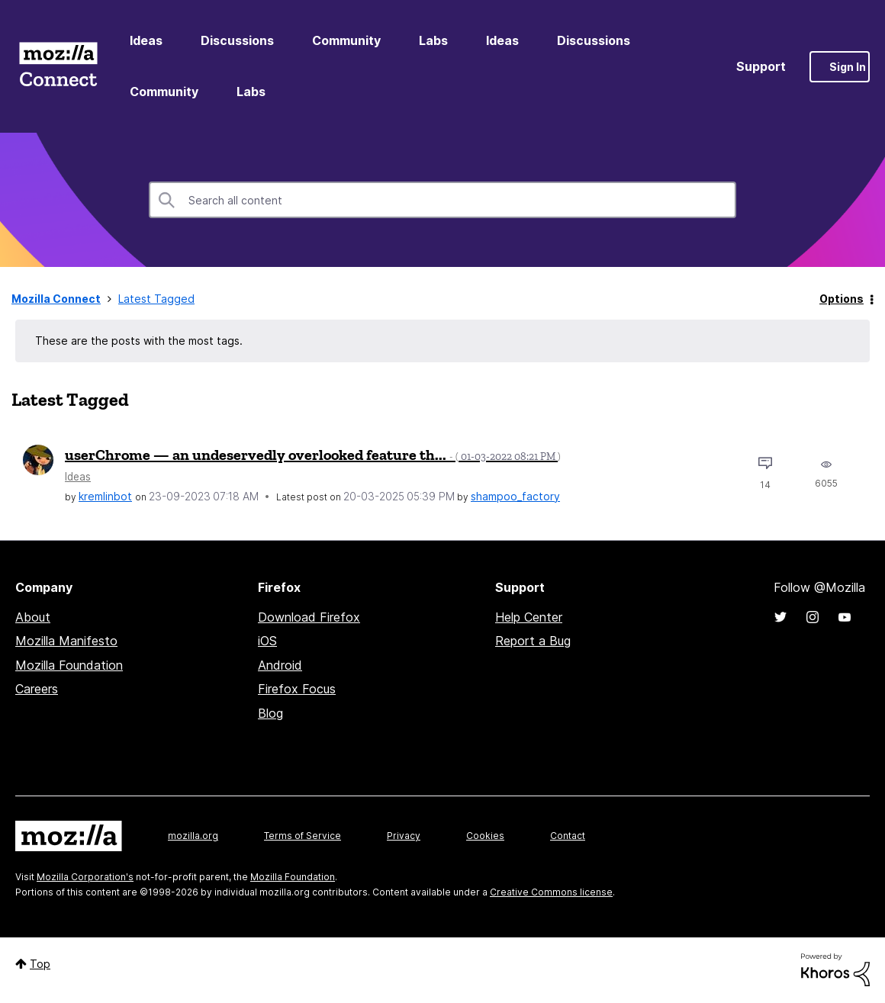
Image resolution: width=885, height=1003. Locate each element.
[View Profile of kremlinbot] (105, 496)
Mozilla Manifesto (66, 640)
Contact (567, 835)
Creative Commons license (551, 892)
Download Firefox (309, 617)
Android (280, 665)
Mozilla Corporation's (85, 876)
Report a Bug (533, 640)
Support (761, 66)
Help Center (528, 617)
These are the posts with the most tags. (139, 340)
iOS (267, 640)
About (32, 617)
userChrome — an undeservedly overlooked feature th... (313, 454)
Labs (433, 40)
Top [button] (40, 963)
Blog (270, 713)
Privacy (403, 835)
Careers (36, 688)
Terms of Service (302, 835)
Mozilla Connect (58, 67)
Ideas (146, 40)
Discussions (237, 40)
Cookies (485, 835)
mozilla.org (193, 835)
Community (346, 40)
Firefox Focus (297, 688)
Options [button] (841, 298)
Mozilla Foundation (69, 665)
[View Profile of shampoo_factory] (515, 496)
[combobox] (442, 200)
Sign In (847, 66)
